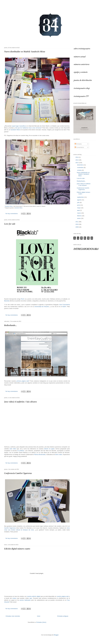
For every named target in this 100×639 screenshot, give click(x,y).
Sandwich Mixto (15, 129)
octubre (79, 170)
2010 (77, 224)
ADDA (64, 306)
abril (78, 210)
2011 (77, 221)
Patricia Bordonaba (40, 454)
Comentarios (79, 147)
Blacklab (6, 301)
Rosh (22, 299)
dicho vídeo (58, 454)
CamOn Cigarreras (10, 528)
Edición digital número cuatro (17, 549)
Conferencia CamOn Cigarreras (18, 473)
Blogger (56, 635)
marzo (79, 213)
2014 (77, 157)
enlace (14, 598)
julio (78, 202)
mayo (79, 208)
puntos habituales (25, 600)
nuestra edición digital (33, 596)
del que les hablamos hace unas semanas (28, 128)
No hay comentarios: (12, 213)
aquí (30, 598)
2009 (77, 227)
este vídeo (13, 449)
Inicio (38, 616)
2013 (77, 160)
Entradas (78, 144)
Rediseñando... (10, 325)
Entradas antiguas (62, 616)
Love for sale (9, 224)
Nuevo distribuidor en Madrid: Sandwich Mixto (24, 51)
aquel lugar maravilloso (19, 126)
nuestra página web (63, 596)
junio (78, 205)
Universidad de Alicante (41, 306)
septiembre (80, 197)
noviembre (80, 167)
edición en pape (49, 449)
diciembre (80, 165)
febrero (79, 216)
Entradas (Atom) (41, 622)
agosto (79, 200)
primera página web (23, 381)
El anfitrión (21, 450)
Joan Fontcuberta (64, 304)
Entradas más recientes (13, 616)
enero (79, 218)
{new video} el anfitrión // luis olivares (20, 402)
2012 (77, 162)
